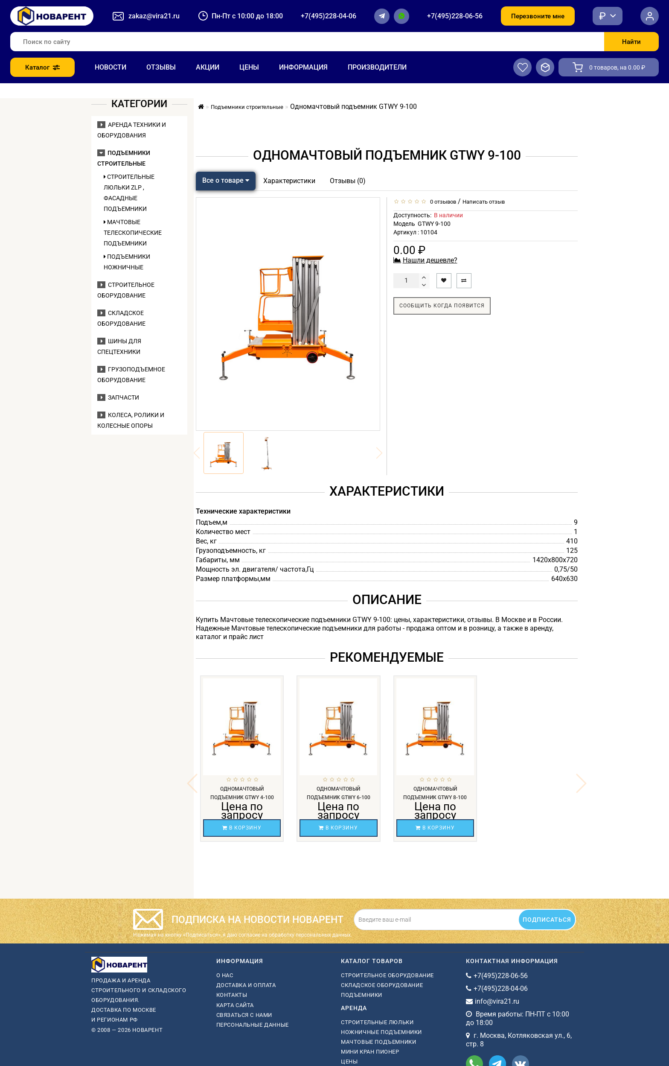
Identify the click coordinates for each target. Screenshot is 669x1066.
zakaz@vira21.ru (154, 16)
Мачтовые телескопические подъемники (133, 233)
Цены (249, 67)
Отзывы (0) (348, 181)
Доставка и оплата (246, 940)
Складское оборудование (382, 940)
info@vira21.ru (497, 956)
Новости (110, 67)
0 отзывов (442, 202)
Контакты (231, 949)
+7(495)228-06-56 (455, 16)
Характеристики (289, 181)
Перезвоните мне (537, 16)
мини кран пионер (370, 1006)
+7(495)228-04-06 (328, 16)
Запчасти (118, 397)
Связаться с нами (244, 970)
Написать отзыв (483, 202)
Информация (303, 67)
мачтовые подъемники (378, 996)
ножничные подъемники (381, 987)
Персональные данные (252, 979)
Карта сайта (235, 960)
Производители (377, 67)
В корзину (242, 828)
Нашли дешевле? (430, 260)
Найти (631, 42)
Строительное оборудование (387, 930)
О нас (224, 930)
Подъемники (361, 949)
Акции (207, 67)
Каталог (42, 67)
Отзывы (161, 67)
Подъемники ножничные (127, 262)
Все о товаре (225, 180)
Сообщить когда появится (442, 306)
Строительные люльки (377, 977)
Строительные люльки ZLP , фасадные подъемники (129, 192)
